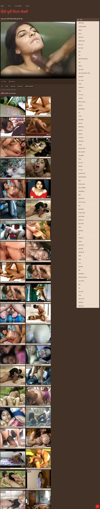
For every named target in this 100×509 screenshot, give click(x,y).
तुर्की (79, 270)
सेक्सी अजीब (81, 306)
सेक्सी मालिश (81, 119)
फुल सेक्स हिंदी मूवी (91, 486)
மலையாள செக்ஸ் (45, 501)
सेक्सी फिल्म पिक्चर (76, 501)
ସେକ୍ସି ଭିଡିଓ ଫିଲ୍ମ (24, 498)
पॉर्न (1, 503)
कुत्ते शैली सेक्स (81, 216)
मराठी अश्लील (83, 500)
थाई (79, 288)
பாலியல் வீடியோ (92, 500)
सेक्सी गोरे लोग (81, 252)
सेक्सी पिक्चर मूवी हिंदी (29, 489)
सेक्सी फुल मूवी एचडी (84, 490)
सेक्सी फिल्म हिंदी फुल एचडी (27, 490)
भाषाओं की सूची (9, 505)
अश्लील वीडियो (93, 505)
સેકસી (45, 505)
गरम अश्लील (81, 48)
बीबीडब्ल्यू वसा (81, 127)
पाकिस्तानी (80, 134)
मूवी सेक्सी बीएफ (72, 487)
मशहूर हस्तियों (81, 155)
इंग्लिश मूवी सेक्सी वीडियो (53, 505)
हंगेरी (79, 284)
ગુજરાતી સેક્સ (33, 498)
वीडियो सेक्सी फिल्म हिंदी (90, 499)
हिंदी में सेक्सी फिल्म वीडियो (83, 505)
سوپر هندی (8, 506)
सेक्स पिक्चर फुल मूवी (7, 489)
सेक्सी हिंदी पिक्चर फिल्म (37, 505)
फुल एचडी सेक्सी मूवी (70, 486)
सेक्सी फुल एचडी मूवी (65, 490)
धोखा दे (80, 227)
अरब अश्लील (81, 69)
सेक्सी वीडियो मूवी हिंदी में (22, 503)
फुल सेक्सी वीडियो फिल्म (14, 487)
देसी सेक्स (43, 506)
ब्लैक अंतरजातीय (82, 152)
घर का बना (80, 170)
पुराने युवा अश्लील (82, 148)
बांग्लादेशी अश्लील (82, 173)
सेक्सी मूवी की (17, 505)
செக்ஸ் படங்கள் (25, 506)
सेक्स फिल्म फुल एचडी (18, 489)
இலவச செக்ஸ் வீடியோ (32, 501)
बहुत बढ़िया (81, 266)
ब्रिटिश (80, 195)
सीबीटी (80, 256)
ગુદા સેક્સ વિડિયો (33, 500)
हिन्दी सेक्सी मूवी (41, 499)
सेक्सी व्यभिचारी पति (82, 177)
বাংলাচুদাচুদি (76, 500)
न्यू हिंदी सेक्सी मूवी (24, 486)
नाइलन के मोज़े (81, 299)
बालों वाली (80, 123)
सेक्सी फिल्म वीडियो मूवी (19, 501)
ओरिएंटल (80, 30)
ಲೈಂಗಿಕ (27, 499)
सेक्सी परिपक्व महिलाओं (83, 59)
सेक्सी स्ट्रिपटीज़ (81, 191)
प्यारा (79, 62)
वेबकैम (80, 91)
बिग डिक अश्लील (82, 184)
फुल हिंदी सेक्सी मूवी (36, 487)
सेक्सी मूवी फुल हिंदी (28, 492)
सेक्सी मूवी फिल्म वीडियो (67, 491)
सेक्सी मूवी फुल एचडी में (89, 491)
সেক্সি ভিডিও (71, 503)
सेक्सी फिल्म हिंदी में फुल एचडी (52, 490)
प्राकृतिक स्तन (81, 220)
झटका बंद (80, 105)
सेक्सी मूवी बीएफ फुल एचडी (40, 492)
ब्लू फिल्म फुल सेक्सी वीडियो (61, 487)
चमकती (80, 84)
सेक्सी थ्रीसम (81, 231)
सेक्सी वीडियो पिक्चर (66, 501)
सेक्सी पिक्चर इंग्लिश (51, 506)
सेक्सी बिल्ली (81, 76)
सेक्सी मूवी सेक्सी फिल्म (67, 504)
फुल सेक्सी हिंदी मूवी (25, 487)
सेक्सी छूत (80, 166)
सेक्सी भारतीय (81, 23)
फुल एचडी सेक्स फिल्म (59, 486)
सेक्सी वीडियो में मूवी (86, 501)
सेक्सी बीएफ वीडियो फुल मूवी (10, 491)
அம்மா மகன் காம (89, 503)
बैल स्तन (80, 33)
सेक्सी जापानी (81, 245)
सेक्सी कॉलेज (81, 141)
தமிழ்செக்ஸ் (33, 499)
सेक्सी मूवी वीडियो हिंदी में (64, 492)
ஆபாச (39, 506)
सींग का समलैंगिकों (82, 188)
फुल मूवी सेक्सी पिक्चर (81, 486)
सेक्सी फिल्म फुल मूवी (44, 504)
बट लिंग (80, 116)
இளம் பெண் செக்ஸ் (22, 500)
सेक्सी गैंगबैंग (81, 302)
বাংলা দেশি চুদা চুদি (20, 499)
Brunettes (81, 162)
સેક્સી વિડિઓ (9, 501)
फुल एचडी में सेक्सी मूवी (47, 486)
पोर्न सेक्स (16, 498)
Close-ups (81, 94)
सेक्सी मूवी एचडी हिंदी (36, 491)
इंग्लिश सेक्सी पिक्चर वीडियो (6, 498)
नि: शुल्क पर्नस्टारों (82, 213)
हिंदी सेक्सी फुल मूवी (11, 500)
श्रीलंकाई (80, 241)
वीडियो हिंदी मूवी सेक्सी (51, 499)
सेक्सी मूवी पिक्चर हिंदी (56, 491)
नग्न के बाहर (81, 137)
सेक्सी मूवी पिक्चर (46, 491)
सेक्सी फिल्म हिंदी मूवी (40, 490)
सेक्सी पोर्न (33, 506)
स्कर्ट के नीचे (81, 291)
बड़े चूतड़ (80, 145)
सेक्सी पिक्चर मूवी (52, 503)
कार (79, 234)
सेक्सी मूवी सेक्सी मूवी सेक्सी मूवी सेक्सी (55, 498)
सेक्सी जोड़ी (81, 248)
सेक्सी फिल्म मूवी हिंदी (88, 489)
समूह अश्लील (81, 223)
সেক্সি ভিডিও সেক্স (16, 506)
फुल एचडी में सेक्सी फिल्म (36, 486)
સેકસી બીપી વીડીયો (90, 498)
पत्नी (79, 55)
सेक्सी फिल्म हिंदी (43, 503)
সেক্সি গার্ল (5, 503)
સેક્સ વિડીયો (68, 499)
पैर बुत (80, 295)
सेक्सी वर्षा (80, 130)
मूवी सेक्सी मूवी (72, 505)
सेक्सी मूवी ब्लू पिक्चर (52, 492)
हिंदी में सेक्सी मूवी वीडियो (20, 504)
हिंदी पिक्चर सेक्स (11, 499)
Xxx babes (81, 80)
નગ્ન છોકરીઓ (42, 500)
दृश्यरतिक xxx (81, 87)
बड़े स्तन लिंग (81, 37)
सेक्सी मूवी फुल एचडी (79, 491)
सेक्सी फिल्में (94, 501)
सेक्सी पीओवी (81, 209)
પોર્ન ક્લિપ (2, 501)
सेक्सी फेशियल (81, 274)
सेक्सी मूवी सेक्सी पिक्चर (76, 492)
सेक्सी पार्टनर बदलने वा (83, 277)
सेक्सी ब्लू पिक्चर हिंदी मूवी (24, 491)
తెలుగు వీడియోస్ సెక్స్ (52, 500)
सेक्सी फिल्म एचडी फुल (52, 489)
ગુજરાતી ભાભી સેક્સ (78, 499)
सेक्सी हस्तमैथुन (81, 109)
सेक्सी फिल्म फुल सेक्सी (76, 489)
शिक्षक (80, 259)
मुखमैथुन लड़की (81, 41)
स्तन (79, 112)
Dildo (80, 263)
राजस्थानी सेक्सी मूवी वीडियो (83, 487)
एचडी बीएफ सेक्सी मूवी (14, 486)
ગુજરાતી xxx (81, 498)
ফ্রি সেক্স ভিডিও (80, 503)
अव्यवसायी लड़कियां (82, 26)
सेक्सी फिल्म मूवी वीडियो (32, 504)
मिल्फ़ (80, 51)
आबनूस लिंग (81, 238)
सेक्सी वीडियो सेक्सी (26, 505)
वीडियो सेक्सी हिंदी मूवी (55, 504)
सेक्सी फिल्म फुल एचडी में (64, 489)
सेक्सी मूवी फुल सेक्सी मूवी (17, 492)
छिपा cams (81, 44)
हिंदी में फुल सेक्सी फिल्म (71, 498)
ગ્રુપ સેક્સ (65, 503)
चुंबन (79, 205)
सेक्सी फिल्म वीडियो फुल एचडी (13, 490)
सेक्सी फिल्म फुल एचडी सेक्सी (65, 500)
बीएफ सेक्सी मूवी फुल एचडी (47, 487)
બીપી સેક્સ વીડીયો (33, 503)
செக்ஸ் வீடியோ (55, 501)
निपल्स (80, 159)
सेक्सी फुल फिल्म (75, 490)
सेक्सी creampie (82, 202)
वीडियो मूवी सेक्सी (64, 505)
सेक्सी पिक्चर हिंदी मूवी (29, 86)
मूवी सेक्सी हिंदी (61, 499)
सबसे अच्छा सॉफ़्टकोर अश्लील (84, 73)
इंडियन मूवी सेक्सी (4, 486)
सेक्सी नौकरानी (81, 198)
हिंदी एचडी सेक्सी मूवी (92, 504)
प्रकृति (80, 180)
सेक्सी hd (80, 66)
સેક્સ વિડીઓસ (41, 498)
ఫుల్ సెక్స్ (59, 503)
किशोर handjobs (82, 102)
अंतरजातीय (81, 98)
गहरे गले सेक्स (81, 281)
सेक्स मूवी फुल (11, 503)
